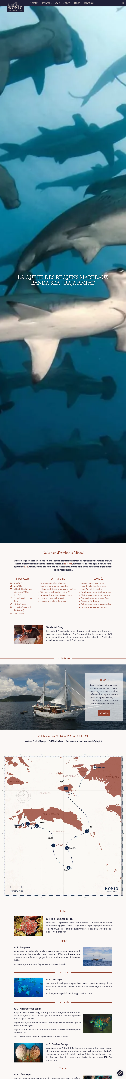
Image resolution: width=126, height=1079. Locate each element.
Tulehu (24, 817)
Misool (26, 566)
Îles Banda (50, 838)
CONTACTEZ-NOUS (89, 3)
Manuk (66, 870)
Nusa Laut (42, 822)
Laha (16, 827)
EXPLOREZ (104, 713)
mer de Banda (68, 563)
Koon (91, 827)
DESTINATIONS (47, 3)
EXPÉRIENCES (66, 3)
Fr (123, 3)
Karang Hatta (72, 848)
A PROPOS (77, 3)
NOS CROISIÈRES (34, 3)
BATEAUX (57, 3)
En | (120, 3)
